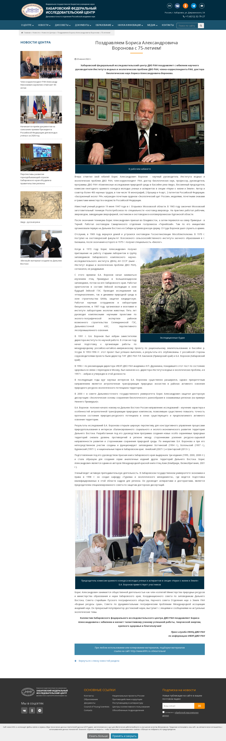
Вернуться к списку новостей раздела (97, 660)
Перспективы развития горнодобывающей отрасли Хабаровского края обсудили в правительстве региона (41, 164)
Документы (83, 25)
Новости (44, 25)
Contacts (88, 710)
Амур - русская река (41, 207)
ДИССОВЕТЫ (62, 25)
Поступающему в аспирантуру (127, 702)
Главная (27, 32)
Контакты (168, 25)
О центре (27, 25)
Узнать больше (98, 736)
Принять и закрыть (124, 736)
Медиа (152, 25)
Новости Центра (49, 32)
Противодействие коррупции (127, 699)
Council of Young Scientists (96, 706)
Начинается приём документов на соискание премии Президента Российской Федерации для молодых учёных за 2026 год (41, 116)
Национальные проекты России (128, 695)
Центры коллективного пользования (131, 706)
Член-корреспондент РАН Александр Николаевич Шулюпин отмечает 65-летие (41, 70)
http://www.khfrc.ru (141, 651)
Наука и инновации (130, 25)
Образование (104, 25)
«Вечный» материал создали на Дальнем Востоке (41, 247)
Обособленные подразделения (128, 710)
